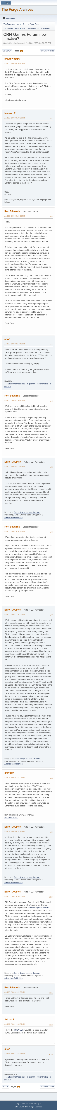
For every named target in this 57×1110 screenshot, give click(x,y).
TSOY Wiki (19, 1030)
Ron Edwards (12, 211)
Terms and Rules (27, 1104)
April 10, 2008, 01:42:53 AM (14, 992)
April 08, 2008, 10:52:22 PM (14, 531)
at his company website (38, 908)
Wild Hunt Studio (11, 817)
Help (17, 1104)
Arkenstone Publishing (13, 517)
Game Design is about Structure (27, 512)
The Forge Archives (17, 9)
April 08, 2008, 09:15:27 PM (14, 466)
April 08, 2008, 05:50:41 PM (14, 344)
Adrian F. (9, 1019)
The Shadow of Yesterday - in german (19, 384)
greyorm (9, 773)
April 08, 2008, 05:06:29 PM (14, 118)
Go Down (7, 51)
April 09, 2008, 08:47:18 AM (14, 831)
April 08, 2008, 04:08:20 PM (14, 63)
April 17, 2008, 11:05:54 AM (14, 1024)
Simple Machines (35, 1107)
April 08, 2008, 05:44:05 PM (14, 216)
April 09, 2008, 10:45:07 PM (14, 896)
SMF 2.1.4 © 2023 (21, 1107)
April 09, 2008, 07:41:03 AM (14, 777)
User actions (47, 51)
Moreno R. (10, 113)
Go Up (5, 1086)
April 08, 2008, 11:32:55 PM (14, 614)
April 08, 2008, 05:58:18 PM (14, 400)
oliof (7, 339)
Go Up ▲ (37, 1104)
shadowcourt (11, 59)
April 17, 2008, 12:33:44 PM (14, 1053)
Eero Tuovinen (12, 462)
